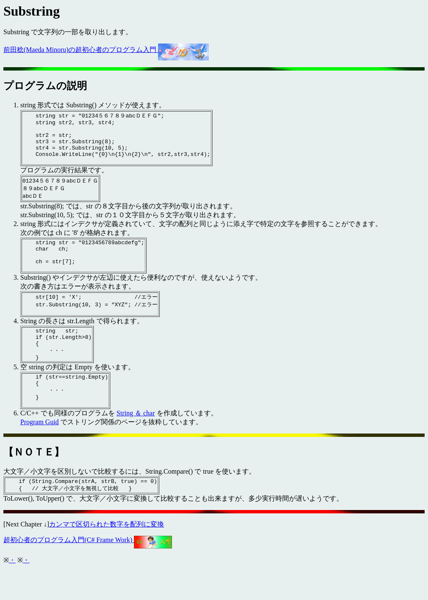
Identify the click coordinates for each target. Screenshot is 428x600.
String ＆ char (136, 443)
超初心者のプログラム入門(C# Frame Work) (87, 571)
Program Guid (39, 451)
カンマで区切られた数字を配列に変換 (106, 555)
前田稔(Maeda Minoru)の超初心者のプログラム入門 (106, 49)
